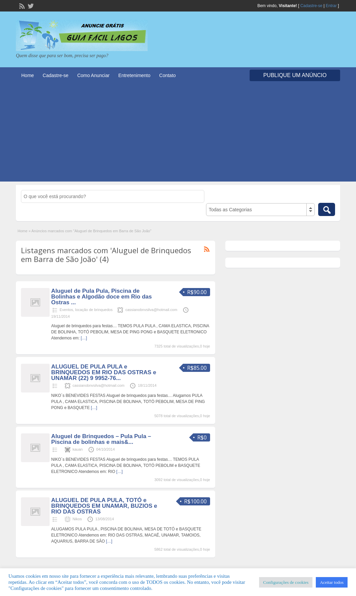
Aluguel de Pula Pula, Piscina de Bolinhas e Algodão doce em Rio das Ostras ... (101, 297)
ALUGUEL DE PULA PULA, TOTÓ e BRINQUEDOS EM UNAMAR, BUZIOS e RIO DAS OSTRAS (104, 506)
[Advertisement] (178, 134)
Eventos (66, 310)
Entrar (331, 5)
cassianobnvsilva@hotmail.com (151, 310)
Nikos (77, 519)
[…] (84, 338)
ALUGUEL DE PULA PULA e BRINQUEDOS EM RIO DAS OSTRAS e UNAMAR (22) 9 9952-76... (103, 372)
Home (27, 75)
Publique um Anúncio (295, 75)
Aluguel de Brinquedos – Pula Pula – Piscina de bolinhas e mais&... (101, 439)
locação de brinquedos (93, 310)
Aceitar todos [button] (332, 582)
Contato (167, 75)
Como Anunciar (93, 75)
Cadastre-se (311, 5)
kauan (78, 449)
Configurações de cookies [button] (285, 582)
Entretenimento (134, 75)
